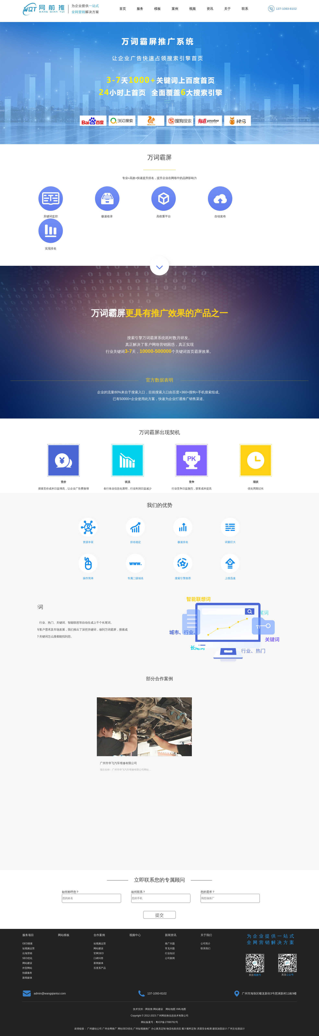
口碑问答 (98, 958)
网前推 (149, 1009)
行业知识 (170, 953)
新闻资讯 (170, 935)
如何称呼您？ (70, 891)
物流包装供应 (173, 1028)
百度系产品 (100, 968)
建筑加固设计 (219, 1028)
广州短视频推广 (141, 1028)
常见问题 (170, 948)
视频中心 (135, 935)
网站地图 (170, 1009)
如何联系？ (138, 891)
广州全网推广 (109, 1028)
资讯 (210, 8)
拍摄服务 (27, 972)
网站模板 (63, 935)
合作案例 (99, 935)
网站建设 (27, 963)
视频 (192, 8)
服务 (140, 8)
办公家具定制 (158, 1028)
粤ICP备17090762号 (167, 1022)
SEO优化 (27, 958)
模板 (157, 8)
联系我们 (205, 948)
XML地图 (181, 1009)
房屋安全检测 (204, 1028)
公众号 (290, 974)
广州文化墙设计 (236, 1028)
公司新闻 (170, 958)
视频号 (257, 974)
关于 (227, 8)
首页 (122, 8)
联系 (245, 8)
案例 (175, 8)
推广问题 (170, 943)
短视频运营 (28, 948)
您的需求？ (208, 891)
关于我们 (206, 935)
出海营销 (27, 953)
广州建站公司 (94, 1028)
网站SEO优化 (125, 1028)
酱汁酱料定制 (189, 1028)
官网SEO (99, 953)
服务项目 (28, 935)
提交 (159, 915)
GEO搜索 (27, 943)
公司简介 (205, 943)
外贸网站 (27, 968)
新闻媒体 (27, 977)
